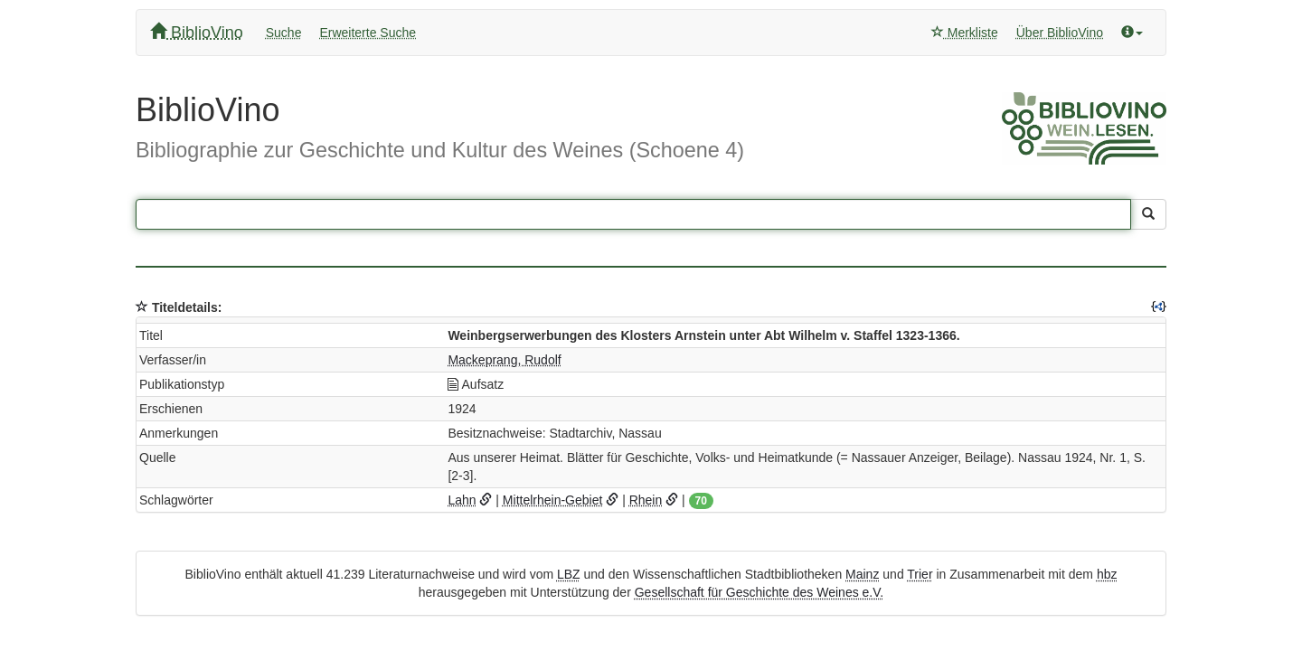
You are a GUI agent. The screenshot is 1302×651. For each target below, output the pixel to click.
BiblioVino (196, 32)
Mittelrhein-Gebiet (553, 500)
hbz (1107, 574)
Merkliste (964, 32)
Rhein (646, 500)
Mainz (862, 574)
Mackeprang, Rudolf (504, 360)
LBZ (568, 574)
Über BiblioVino (1059, 32)
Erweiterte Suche (367, 32)
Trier (919, 574)
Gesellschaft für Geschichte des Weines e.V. (759, 592)
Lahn (462, 500)
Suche (284, 32)
